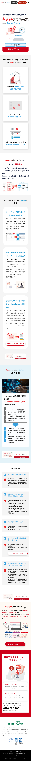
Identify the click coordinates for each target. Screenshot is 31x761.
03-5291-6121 (13, 710)
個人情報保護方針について (19, 751)
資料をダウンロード (15, 49)
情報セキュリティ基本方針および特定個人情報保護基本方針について (15, 753)
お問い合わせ (14, 2)
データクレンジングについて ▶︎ (15, 343)
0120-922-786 (11, 708)
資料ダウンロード (22, 2)
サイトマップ (23, 755)
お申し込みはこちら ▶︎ (18, 553)
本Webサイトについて (9, 755)
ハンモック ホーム (10, 751)
